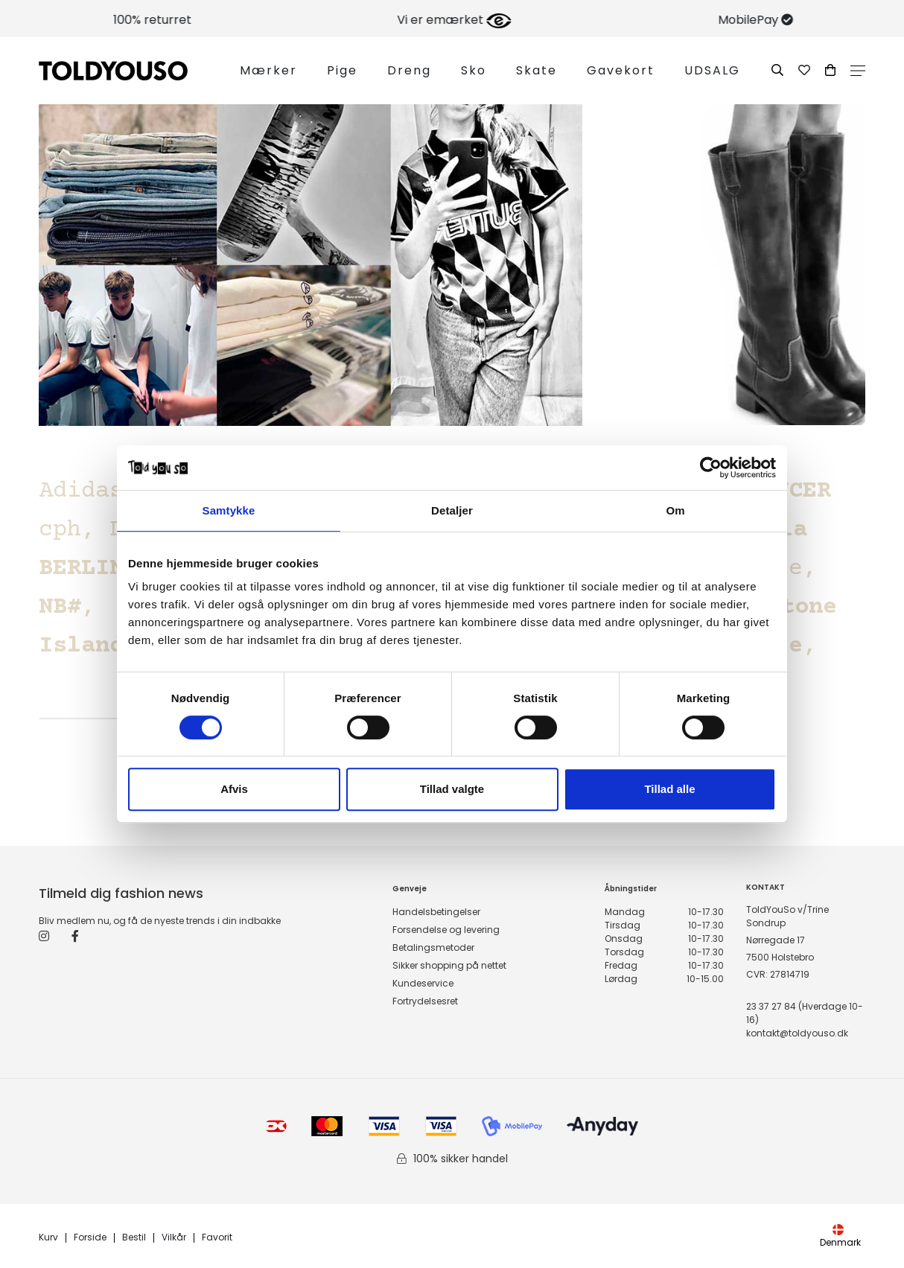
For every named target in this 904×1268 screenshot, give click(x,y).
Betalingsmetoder (433, 947)
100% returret (363, 19)
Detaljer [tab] (452, 510)
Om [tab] (675, 510)
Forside (90, 1238)
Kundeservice (422, 983)
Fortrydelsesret (425, 1001)
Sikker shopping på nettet (449, 965)
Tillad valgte (452, 789)
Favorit (217, 1238)
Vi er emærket (665, 19)
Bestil (134, 1238)
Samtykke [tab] (229, 510)
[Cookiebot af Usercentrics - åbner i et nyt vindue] (711, 467)
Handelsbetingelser (436, 911)
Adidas (81, 491)
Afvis (234, 789)
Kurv (48, 1238)
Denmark (840, 1236)
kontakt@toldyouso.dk (797, 1033)
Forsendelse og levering (446, 929)
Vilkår (174, 1238)
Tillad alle (669, 789)
